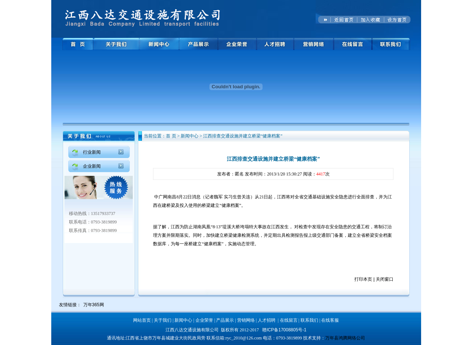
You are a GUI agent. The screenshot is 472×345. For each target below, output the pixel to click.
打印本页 (363, 279)
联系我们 (309, 320)
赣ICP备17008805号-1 (284, 329)
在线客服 (330, 320)
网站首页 (142, 320)
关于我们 (162, 320)
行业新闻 (92, 152)
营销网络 (246, 320)
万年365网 (93, 304)
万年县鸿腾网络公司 (345, 338)
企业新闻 (92, 166)
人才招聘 (266, 320)
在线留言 (289, 320)
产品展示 (225, 320)
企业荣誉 (204, 320)
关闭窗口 (384, 279)
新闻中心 (183, 320)
